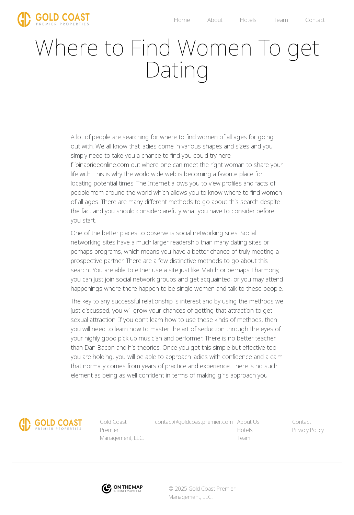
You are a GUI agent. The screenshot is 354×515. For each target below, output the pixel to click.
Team (281, 20)
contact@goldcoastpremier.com (194, 422)
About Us (248, 422)
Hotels (248, 20)
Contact (315, 20)
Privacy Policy (308, 430)
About (214, 20)
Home (182, 20)
